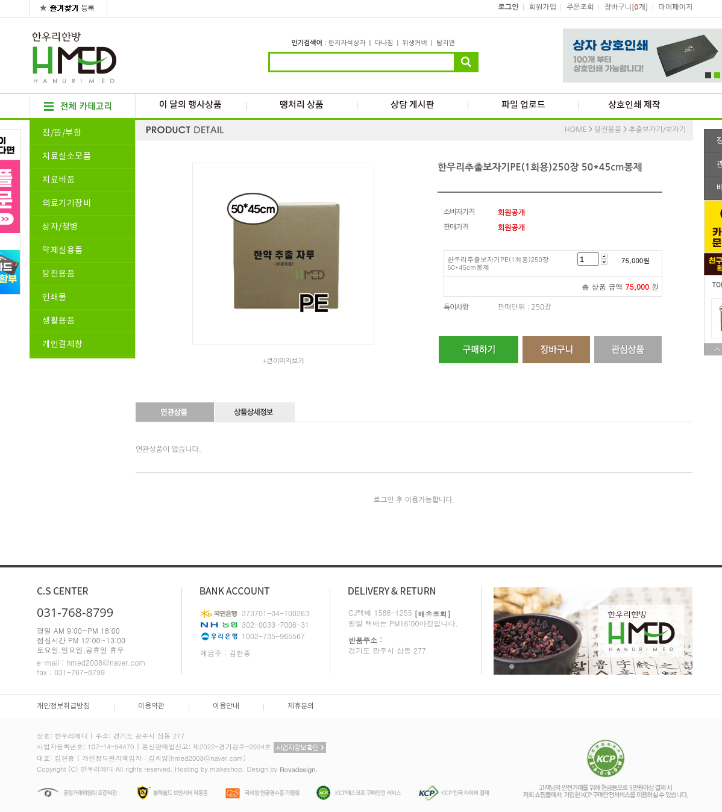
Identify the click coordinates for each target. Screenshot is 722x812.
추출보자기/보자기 (657, 129)
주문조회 (580, 7)
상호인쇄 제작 (634, 105)
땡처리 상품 (302, 105)
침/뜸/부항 (61, 133)
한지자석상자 (346, 43)
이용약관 (151, 706)
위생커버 (414, 43)
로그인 (508, 7)
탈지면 (445, 43)
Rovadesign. (299, 769)
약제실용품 (62, 250)
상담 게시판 (413, 105)
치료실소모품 (66, 156)
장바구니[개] (626, 7)
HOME (576, 129)
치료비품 (58, 180)
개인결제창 (62, 344)
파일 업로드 (523, 105)
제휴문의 (300, 706)
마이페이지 (675, 7)
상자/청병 (60, 227)
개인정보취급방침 (63, 706)
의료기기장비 (66, 203)
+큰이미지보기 (283, 361)
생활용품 (58, 321)
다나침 (383, 43)
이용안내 (226, 706)
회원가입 (542, 7)
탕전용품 (58, 274)
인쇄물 (54, 297)
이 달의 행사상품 (190, 105)
